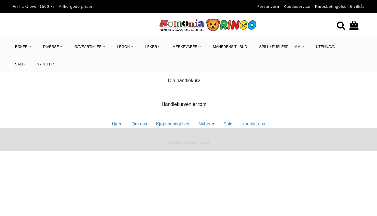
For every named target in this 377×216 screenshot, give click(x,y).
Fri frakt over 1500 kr (33, 6)
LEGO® (125, 47)
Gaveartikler (89, 47)
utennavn (326, 47)
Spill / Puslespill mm (281, 47)
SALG (20, 64)
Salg (227, 123)
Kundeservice (297, 6)
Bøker (23, 47)
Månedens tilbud (230, 47)
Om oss (139, 123)
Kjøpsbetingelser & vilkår (339, 6)
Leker (153, 47)
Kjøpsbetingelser (173, 123)
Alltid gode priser (76, 6)
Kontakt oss (253, 123)
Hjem (117, 123)
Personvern (268, 6)
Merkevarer (187, 47)
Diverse (52, 47)
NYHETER (45, 64)
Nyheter (207, 123)
